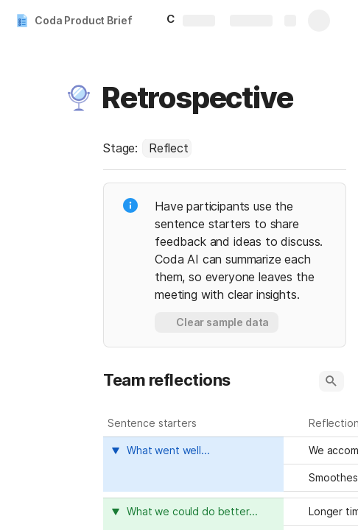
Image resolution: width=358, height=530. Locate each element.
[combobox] (167, 148)
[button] (79, 98)
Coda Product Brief (83, 20)
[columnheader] (193, 464)
